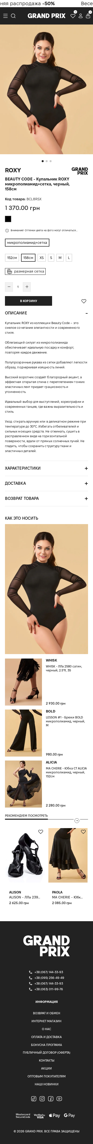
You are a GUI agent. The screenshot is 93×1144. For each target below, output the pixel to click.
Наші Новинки (47, 1084)
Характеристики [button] (23, 468)
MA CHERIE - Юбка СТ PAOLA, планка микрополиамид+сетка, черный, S (68, 897)
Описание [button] (16, 313)
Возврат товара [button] (22, 498)
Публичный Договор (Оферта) (46, 1052)
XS (42, 258)
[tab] (46, 313)
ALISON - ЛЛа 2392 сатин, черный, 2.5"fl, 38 (25, 897)
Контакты (46, 1060)
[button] (43, 161)
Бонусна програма (46, 1044)
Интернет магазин (46, 1021)
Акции (46, 1068)
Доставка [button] (15, 483)
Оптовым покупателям (47, 1076)
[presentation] (76, 820)
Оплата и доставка (46, 1037)
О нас (46, 1029)
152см (12, 258)
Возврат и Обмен (46, 1013)
